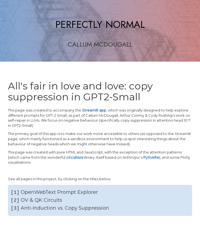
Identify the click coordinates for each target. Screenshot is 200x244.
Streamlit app (94, 110)
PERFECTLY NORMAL (100, 24)
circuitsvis (74, 157)
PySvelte (151, 157)
